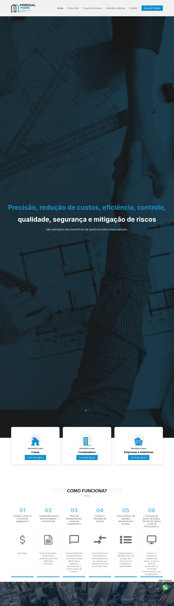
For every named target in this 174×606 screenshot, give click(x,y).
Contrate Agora (35, 457)
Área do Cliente (152, 8)
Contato (133, 8)
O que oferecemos (92, 8)
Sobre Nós (73, 8)
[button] (4, 226)
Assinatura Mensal (115, 8)
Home (60, 8)
